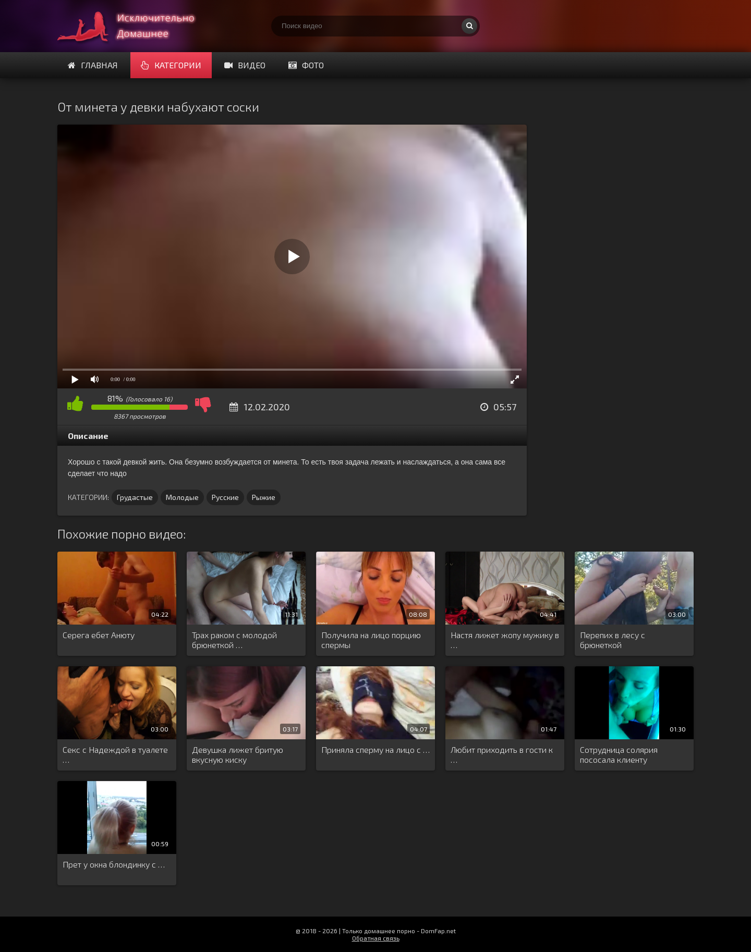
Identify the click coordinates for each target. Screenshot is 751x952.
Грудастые (135, 497)
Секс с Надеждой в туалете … (115, 754)
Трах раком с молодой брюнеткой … (234, 640)
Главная (93, 65)
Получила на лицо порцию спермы (371, 640)
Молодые (182, 497)
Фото (306, 65)
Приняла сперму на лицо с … (375, 749)
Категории (171, 65)
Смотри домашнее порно (135, 26)
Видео (244, 65)
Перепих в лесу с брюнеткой (612, 640)
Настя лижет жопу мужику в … (505, 640)
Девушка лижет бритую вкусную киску (237, 754)
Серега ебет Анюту (99, 635)
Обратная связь (375, 938)
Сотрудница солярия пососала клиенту (619, 754)
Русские (225, 497)
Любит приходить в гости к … (502, 754)
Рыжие (263, 497)
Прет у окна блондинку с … (114, 864)
